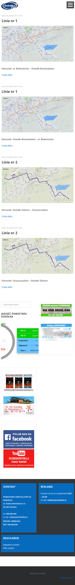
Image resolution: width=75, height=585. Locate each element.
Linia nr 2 (9, 162)
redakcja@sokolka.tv (18, 517)
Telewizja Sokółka (37, 573)
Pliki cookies (8, 548)
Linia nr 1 (9, 21)
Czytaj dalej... (8, 75)
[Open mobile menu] (70, 4)
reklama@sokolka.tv (56, 500)
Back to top (66, 577)
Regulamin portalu (11, 545)
